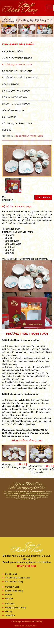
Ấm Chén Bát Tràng (12, 51)
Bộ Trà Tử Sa (9, 117)
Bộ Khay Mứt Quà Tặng (14, 97)
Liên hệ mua (43, 197)
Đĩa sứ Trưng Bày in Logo (16, 104)
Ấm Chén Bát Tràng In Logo (17, 58)
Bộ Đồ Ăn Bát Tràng (14, 591)
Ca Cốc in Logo (12, 587)
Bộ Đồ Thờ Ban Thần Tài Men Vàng (20, 78)
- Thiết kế (17, 626)
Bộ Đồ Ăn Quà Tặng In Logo (17, 65)
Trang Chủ (10, 615)
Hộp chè (6, 130)
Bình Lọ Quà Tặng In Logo (16, 91)
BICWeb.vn (30, 626)
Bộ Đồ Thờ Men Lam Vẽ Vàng (17, 71)
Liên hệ (22, 464)
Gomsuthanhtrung (34, 621)
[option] (27, 26)
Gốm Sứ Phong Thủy (13, 110)
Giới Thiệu (10, 604)
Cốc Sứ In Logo (10, 84)
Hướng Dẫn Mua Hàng (15, 607)
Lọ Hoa (8, 594)
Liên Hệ (8, 611)
